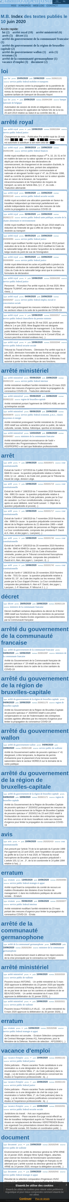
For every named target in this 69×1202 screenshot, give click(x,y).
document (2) (39, 62)
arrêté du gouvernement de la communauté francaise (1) (35, 40)
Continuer (25, 1198)
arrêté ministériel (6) (49, 32)
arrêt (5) (7, 35)
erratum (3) (9, 55)
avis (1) (53, 52)
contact (52, 5)
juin (11, 21)
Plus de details (42, 1199)
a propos (25, 5)
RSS (13, 5)
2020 (21, 21)
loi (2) (6, 32)
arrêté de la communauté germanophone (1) (29, 58)
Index (17, 16)
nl (64, 1)
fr (57, 1)
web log (38, 5)
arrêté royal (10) (23, 32)
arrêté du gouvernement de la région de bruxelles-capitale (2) (33, 47)
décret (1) (22, 35)
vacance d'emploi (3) (15, 62)
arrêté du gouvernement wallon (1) (24, 52)
